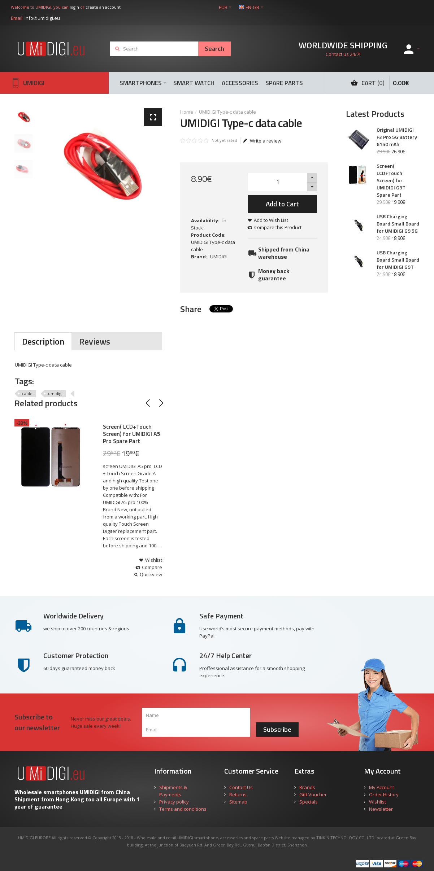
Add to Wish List (271, 220)
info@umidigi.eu (42, 18)
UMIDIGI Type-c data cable (227, 112)
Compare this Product (277, 227)
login (74, 7)
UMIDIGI (218, 256)
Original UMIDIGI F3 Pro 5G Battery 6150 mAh (397, 137)
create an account (103, 7)
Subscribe (277, 729)
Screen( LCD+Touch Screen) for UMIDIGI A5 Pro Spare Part (131, 433)
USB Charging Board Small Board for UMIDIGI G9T (398, 260)
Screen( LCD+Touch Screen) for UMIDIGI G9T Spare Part (391, 180)
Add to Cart (282, 203)
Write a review (262, 140)
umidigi (55, 393)
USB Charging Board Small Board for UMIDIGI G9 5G (398, 224)
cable (27, 393)
